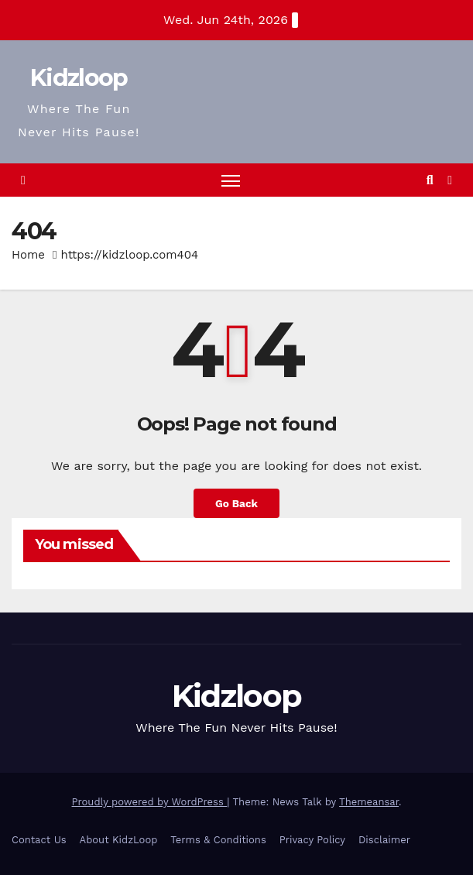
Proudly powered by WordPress (150, 802)
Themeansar (369, 802)
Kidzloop (78, 77)
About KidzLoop (119, 840)
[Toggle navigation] (230, 180)
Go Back (236, 503)
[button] (430, 180)
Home (28, 255)
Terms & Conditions (218, 840)
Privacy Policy (312, 840)
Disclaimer (384, 840)
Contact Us (39, 840)
